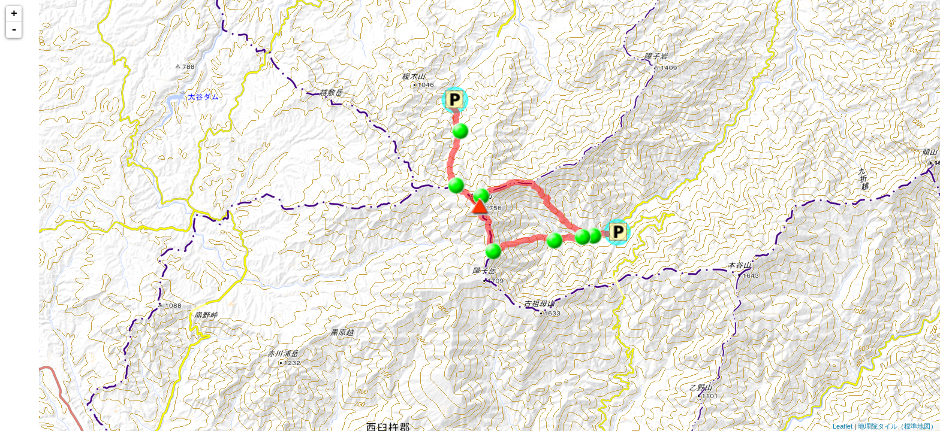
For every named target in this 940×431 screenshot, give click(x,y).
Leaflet (842, 426)
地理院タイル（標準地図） (897, 426)
